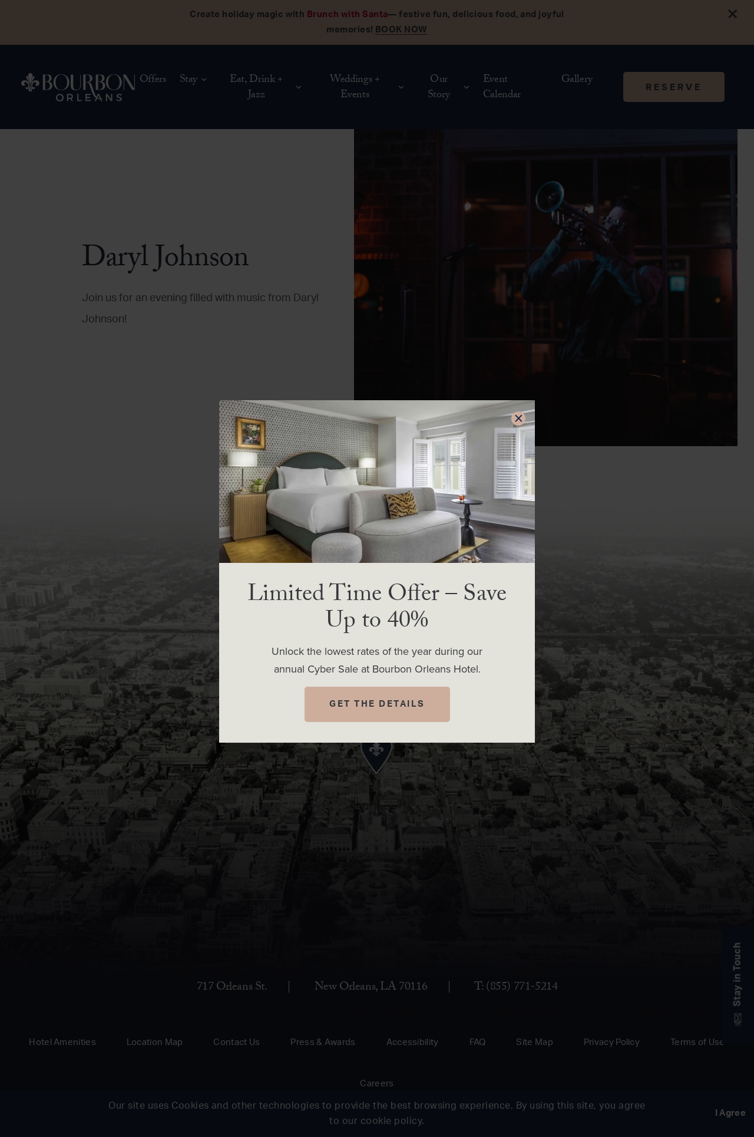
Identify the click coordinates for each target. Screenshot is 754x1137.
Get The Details (377, 704)
